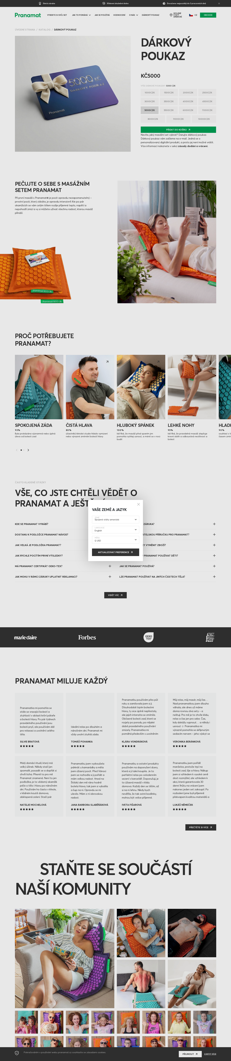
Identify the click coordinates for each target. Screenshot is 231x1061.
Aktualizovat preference (113, 552)
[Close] (138, 504)
